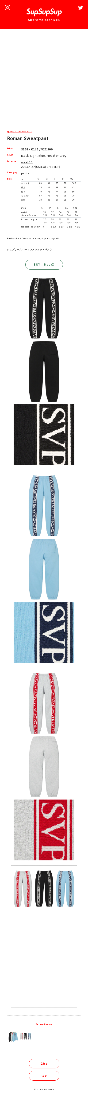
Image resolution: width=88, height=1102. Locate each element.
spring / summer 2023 (19, 131)
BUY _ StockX (44, 264)
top (44, 1075)
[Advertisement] (44, 80)
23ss (44, 1063)
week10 (27, 162)
